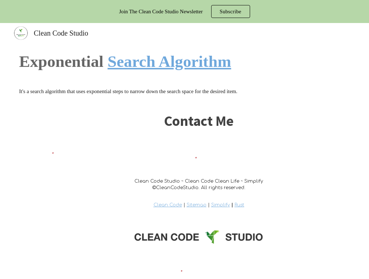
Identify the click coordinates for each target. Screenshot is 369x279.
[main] (184, 61)
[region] (184, 11)
